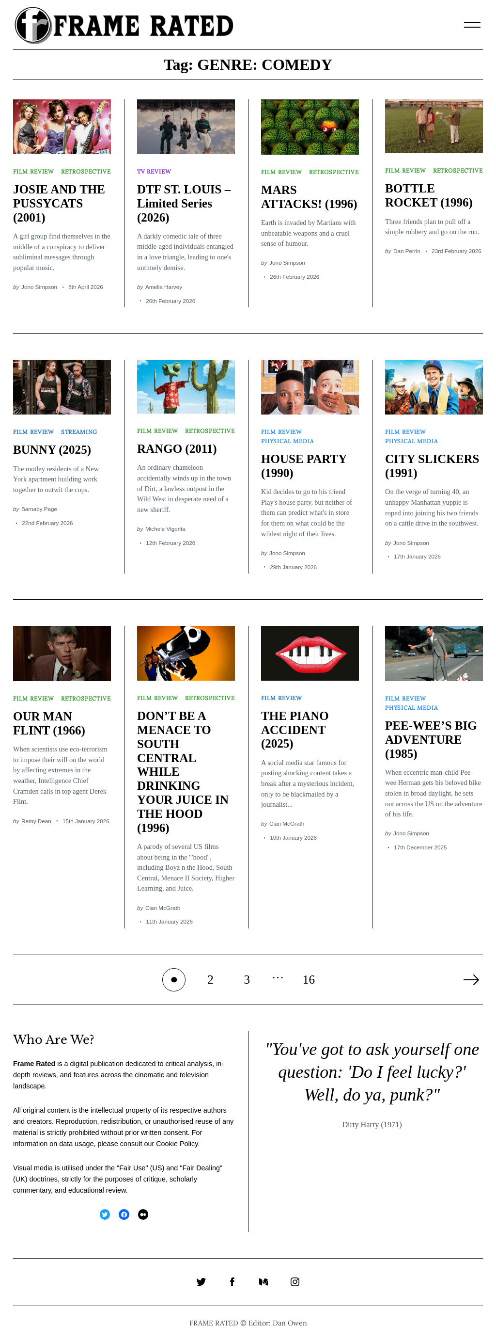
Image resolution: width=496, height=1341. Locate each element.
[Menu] (472, 24)
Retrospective (86, 171)
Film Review (33, 171)
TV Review (154, 171)
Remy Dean (36, 821)
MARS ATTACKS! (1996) (309, 196)
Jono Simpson (39, 287)
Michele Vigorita (165, 529)
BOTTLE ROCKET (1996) (429, 195)
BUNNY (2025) (52, 449)
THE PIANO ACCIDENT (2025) (295, 729)
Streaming (79, 431)
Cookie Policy (177, 1144)
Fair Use (132, 1168)
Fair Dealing (201, 1168)
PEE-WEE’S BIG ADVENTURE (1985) (431, 739)
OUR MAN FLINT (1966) (49, 723)
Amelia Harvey (163, 287)
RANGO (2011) (177, 448)
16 (309, 979)
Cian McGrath (162, 908)
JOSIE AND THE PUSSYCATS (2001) (59, 203)
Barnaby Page (39, 509)
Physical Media (287, 441)
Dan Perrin (406, 251)
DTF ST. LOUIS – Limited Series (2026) (184, 203)
